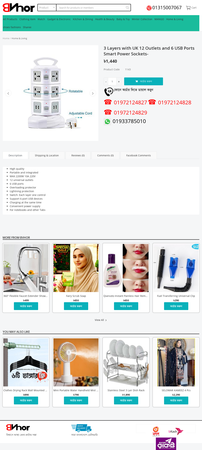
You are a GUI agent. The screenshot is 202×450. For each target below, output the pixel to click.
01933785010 (125, 121)
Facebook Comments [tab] (138, 155)
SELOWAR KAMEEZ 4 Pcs (176, 390)
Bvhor (25, 238)
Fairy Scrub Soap (76, 296)
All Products (10, 19)
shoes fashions (12, 27)
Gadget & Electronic (59, 19)
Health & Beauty (104, 19)
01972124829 (125, 112)
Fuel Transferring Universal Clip (176, 296)
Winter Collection (142, 19)
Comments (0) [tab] (105, 155)
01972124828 (169, 102)
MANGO (159, 19)
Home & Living (174, 19)
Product (43, 7)
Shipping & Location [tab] (47, 155)
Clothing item (27, 19)
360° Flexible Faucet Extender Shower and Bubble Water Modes (25, 296)
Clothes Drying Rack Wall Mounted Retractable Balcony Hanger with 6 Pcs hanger (25, 390)
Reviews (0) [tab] (78, 155)
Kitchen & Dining (83, 19)
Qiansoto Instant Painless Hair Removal (126, 296)
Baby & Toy (123, 19)
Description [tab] (15, 155)
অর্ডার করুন (143, 81)
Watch (41, 19)
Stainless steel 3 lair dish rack (126, 390)
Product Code (112, 69)
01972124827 (125, 102)
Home (6, 38)
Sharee (27, 27)
